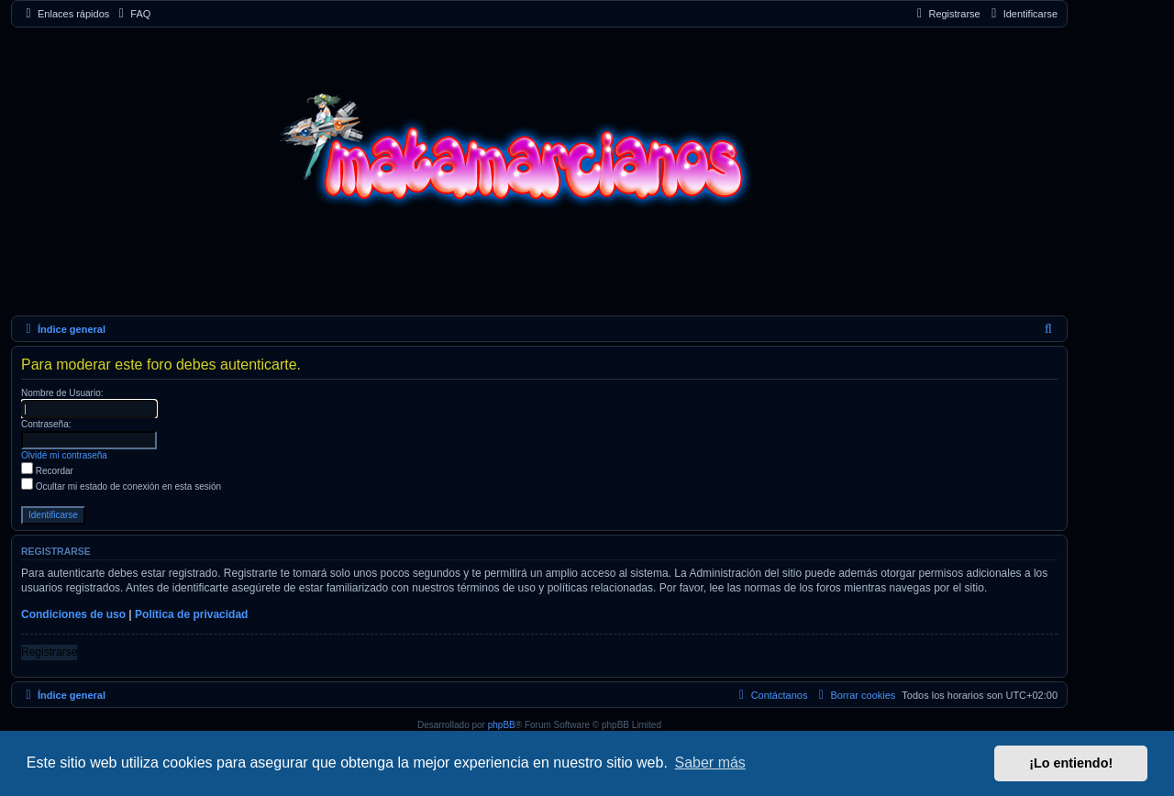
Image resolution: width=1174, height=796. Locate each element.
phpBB (501, 725)
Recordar (47, 471)
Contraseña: (46, 424)
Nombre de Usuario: (62, 393)
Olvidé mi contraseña (64, 455)
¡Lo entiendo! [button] (1071, 763)
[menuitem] (132, 14)
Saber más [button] (710, 762)
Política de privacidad (191, 614)
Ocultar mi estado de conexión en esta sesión (121, 486)
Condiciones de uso (73, 614)
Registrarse (49, 652)
